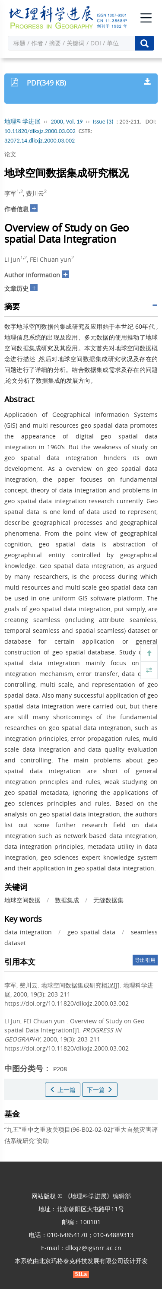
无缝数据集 (108, 900)
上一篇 (63, 1090)
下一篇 (100, 1090)
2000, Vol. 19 (67, 121)
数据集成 (67, 900)
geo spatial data (91, 932)
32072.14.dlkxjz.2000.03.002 (39, 140)
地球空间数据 (22, 900)
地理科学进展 (22, 121)
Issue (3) (103, 121)
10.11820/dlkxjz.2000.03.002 (40, 131)
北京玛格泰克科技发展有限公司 (81, 1261)
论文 (10, 154)
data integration (28, 932)
